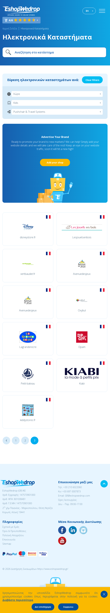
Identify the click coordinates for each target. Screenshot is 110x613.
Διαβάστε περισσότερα (17, 600)
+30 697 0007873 (71, 491)
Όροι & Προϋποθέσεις (14, 531)
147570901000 (27, 494)
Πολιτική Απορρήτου (13, 535)
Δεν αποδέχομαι (43, 607)
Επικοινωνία (8, 539)
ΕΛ (87, 10)
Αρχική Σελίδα (9, 28)
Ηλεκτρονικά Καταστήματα (35, 28)
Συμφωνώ (68, 607)
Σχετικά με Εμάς (10, 526)
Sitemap (6, 543)
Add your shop (55, 162)
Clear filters (92, 80)
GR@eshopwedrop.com (77, 495)
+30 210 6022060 (72, 487)
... (6, 440)
